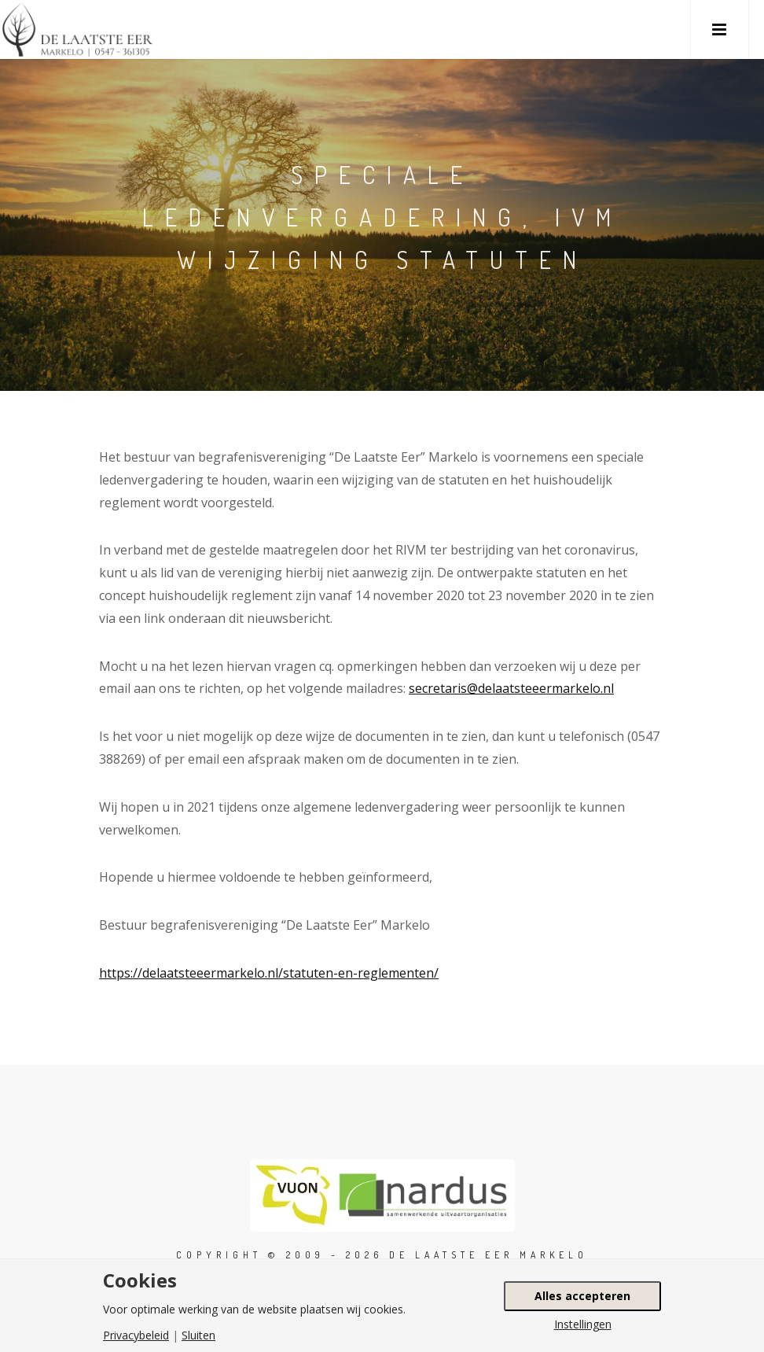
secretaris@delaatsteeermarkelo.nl (511, 688)
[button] (719, 29)
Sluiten (198, 1335)
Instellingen (583, 1324)
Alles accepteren (582, 1295)
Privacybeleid (136, 1335)
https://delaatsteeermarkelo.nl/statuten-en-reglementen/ (269, 973)
